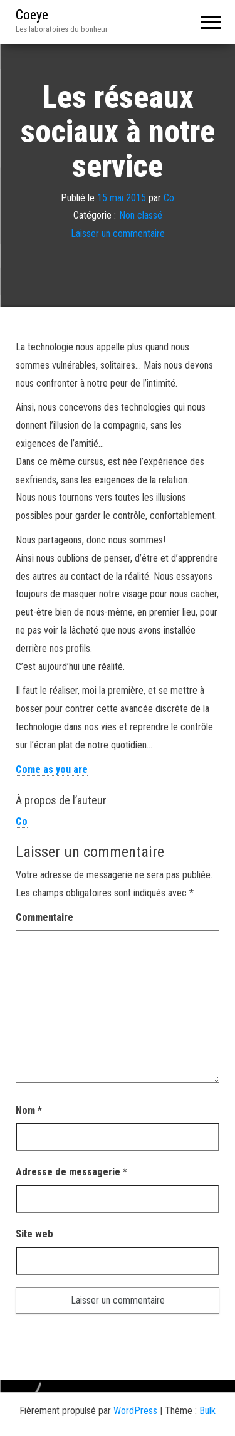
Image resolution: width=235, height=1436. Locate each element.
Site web (34, 1234)
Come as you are (52, 769)
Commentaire (44, 917)
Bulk (207, 1411)
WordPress (135, 1411)
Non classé (140, 216)
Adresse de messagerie (71, 1172)
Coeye (32, 15)
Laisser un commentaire (118, 233)
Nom (29, 1110)
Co (169, 198)
